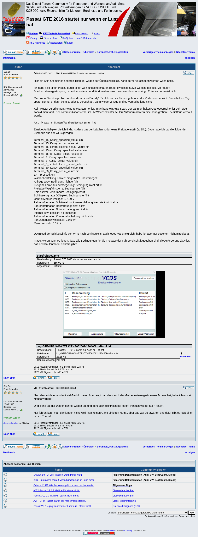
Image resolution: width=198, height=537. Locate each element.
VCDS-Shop (127, 531)
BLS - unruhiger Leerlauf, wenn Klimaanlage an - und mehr (63, 480)
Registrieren (55, 42)
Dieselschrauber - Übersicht (78, 52)
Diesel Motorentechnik (124, 501)
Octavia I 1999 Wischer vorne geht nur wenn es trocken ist (63, 485)
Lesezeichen (80, 33)
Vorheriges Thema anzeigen (158, 52)
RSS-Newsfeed (35, 42)
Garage (32, 38)
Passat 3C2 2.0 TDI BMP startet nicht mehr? (56, 495)
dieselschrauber (11, 423)
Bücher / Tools (49, 38)
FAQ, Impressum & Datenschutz (78, 38)
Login (68, 42)
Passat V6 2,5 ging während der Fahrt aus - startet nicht (62, 506)
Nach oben (9, 377)
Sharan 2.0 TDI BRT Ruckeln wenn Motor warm (57, 475)
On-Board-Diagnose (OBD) (127, 506)
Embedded (111, 531)
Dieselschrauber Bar (123, 490)
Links (95, 33)
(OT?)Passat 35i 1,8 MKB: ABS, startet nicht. (56, 490)
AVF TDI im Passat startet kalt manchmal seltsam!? (59, 501)
